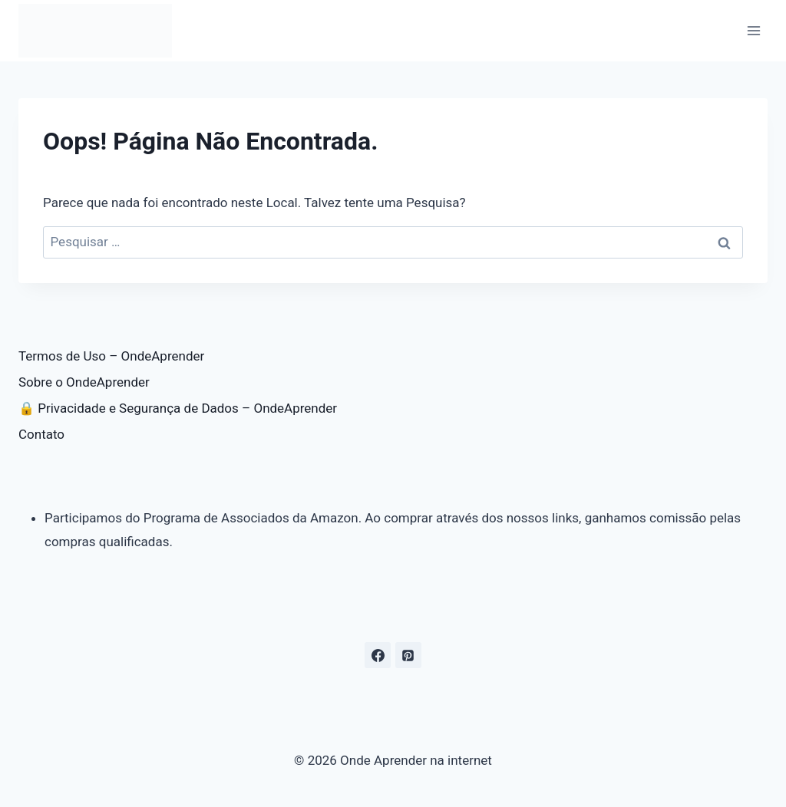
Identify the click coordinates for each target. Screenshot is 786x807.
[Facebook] (378, 655)
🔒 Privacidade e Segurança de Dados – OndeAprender (177, 408)
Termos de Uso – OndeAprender (111, 356)
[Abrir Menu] (753, 30)
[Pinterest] (408, 655)
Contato (41, 434)
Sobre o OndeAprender (84, 382)
